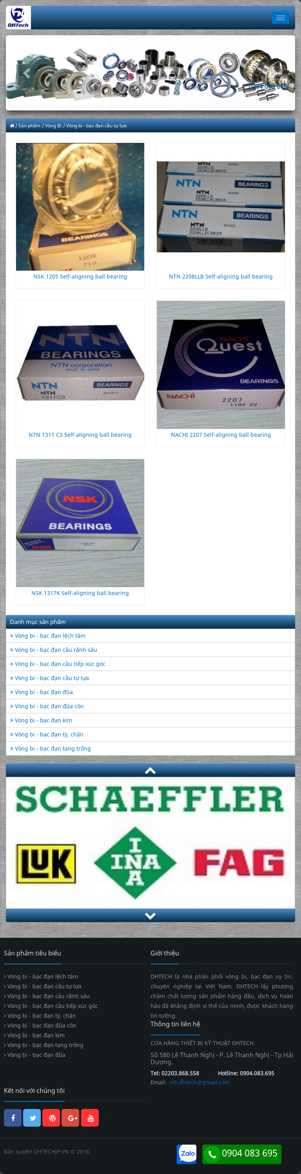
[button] (27, 72)
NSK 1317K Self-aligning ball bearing (80, 593)
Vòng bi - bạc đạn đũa (41, 692)
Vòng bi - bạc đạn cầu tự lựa (49, 678)
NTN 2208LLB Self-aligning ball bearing (221, 276)
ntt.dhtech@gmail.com (199, 1082)
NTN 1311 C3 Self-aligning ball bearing (80, 434)
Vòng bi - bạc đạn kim (41, 720)
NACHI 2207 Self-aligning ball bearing (221, 434)
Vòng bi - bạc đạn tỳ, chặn (46, 734)
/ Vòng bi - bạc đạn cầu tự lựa (95, 125)
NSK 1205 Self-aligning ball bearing (80, 276)
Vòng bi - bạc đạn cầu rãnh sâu (53, 649)
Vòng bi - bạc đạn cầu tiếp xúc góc (57, 663)
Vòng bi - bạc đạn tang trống (50, 748)
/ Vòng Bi (52, 125)
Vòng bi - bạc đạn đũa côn (47, 706)
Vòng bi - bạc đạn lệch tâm (47, 635)
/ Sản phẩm (27, 125)
